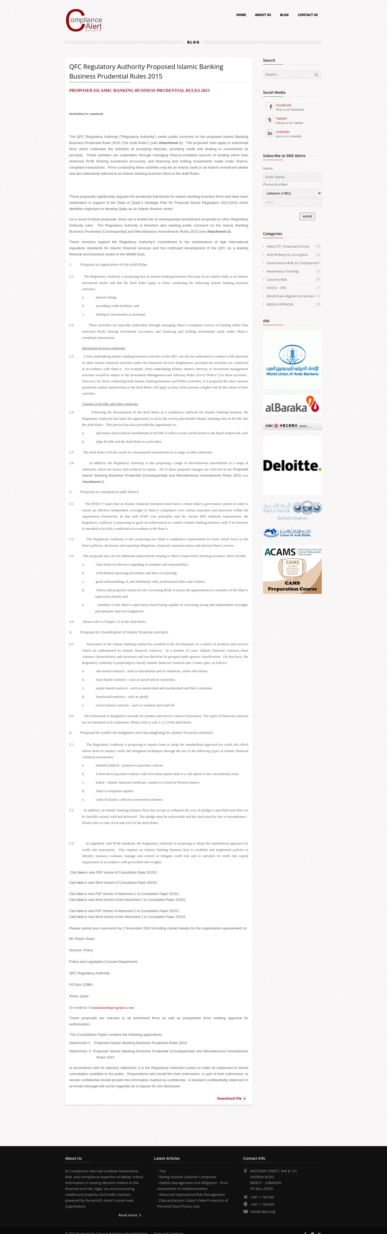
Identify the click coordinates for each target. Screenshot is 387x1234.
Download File (229, 1098)
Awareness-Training (294, 271)
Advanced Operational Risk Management (192, 1194)
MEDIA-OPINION (294, 304)
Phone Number (275, 184)
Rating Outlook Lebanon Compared (187, 1176)
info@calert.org (262, 1211)
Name (268, 168)
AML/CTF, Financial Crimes (294, 246)
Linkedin (277, 132)
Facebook (278, 105)
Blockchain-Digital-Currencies (294, 296)
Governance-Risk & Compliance (294, 263)
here (81, 872)
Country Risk (294, 279)
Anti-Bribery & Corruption (294, 254)
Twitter (276, 118)
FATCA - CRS (294, 287)
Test (162, 1171)
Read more (127, 1215)
